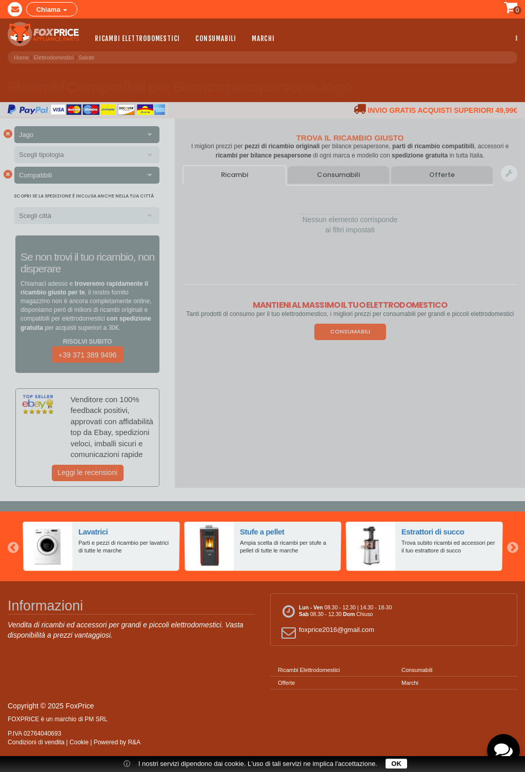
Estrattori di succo (432, 532)
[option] (101, 546)
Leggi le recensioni (87, 472)
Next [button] (512, 546)
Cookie (79, 742)
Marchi (263, 38)
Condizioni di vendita (36, 742)
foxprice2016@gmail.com (326, 632)
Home (21, 56)
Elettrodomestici (54, 56)
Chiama (52, 9)
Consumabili (215, 38)
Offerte (442, 175)
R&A (134, 742)
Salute (86, 56)
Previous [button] (13, 546)
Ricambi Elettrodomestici (137, 38)
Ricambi (234, 175)
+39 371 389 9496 (87, 355)
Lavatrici (93, 532)
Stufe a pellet (262, 532)
